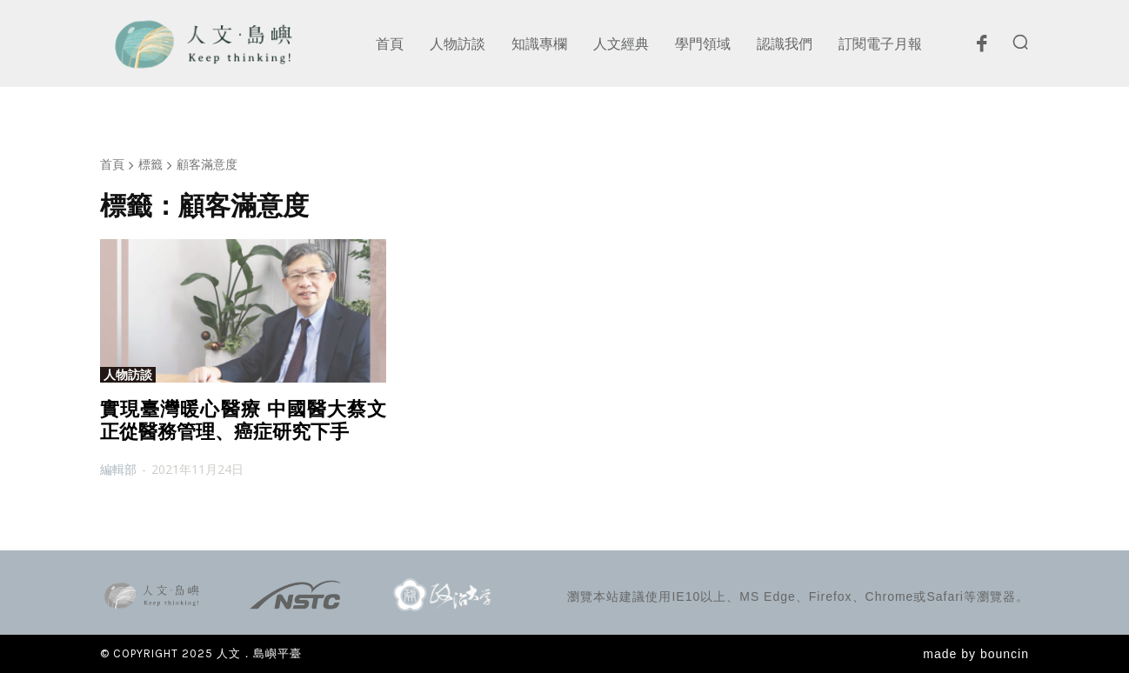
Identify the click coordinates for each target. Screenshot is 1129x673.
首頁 (112, 164)
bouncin (1004, 654)
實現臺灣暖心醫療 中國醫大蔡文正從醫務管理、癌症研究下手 (243, 420)
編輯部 (118, 469)
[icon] (981, 48)
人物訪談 (128, 375)
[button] (1020, 41)
